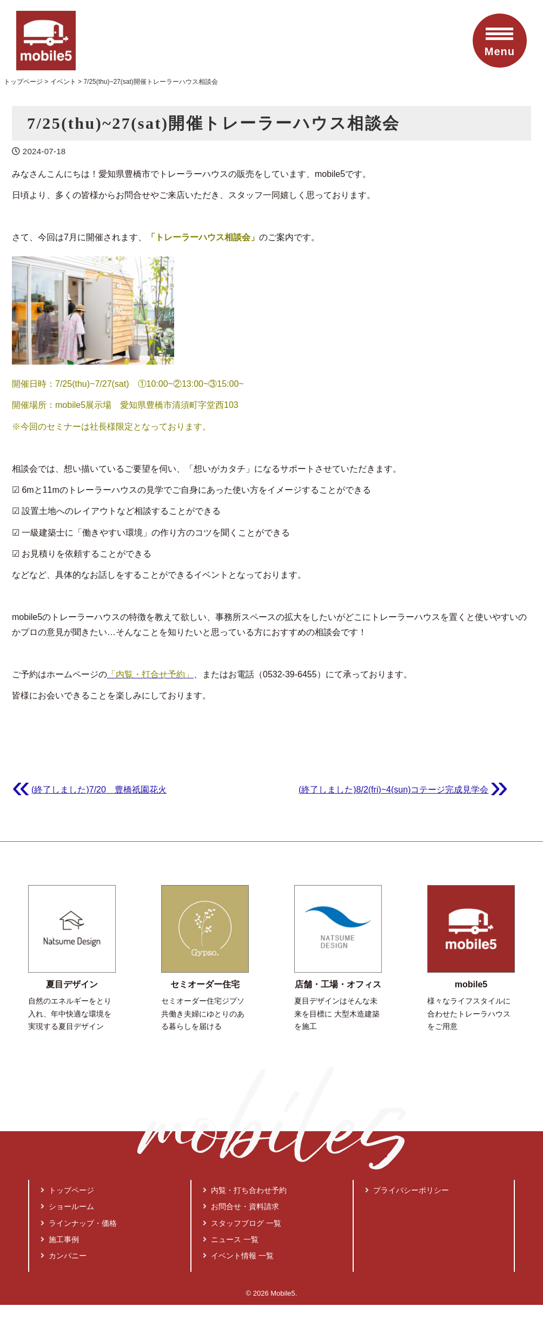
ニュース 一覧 (231, 1239)
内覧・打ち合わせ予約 (245, 1190)
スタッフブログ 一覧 (242, 1223)
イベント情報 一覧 (238, 1255)
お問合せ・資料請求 (241, 1206)
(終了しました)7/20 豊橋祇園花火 (99, 789)
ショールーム (68, 1206)
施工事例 (60, 1239)
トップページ (68, 1190)
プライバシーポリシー (407, 1190)
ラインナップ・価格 (79, 1223)
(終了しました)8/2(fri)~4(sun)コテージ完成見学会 (394, 789)
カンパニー (64, 1255)
